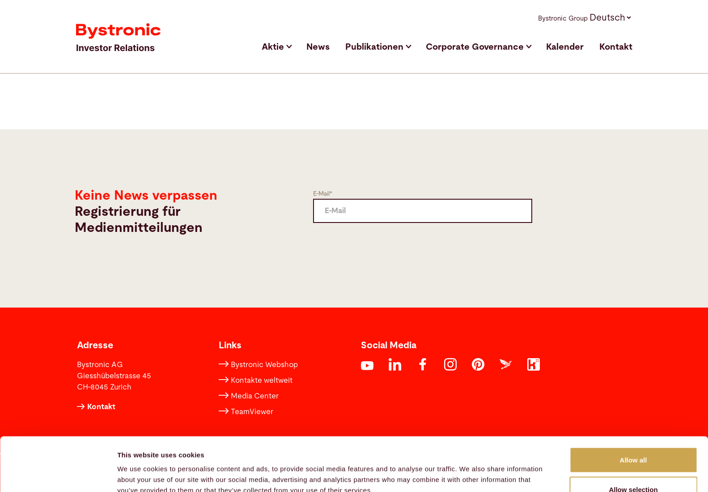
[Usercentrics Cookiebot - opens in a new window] (58, 474)
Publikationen (374, 47)
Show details (469, 469)
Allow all (633, 409)
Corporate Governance (475, 47)
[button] (610, 17)
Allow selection (633, 439)
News (318, 47)
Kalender (565, 47)
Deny (633, 468)
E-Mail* (322, 194)
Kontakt (615, 47)
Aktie (273, 47)
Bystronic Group (563, 18)
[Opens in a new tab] (367, 367)
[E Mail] (422, 211)
